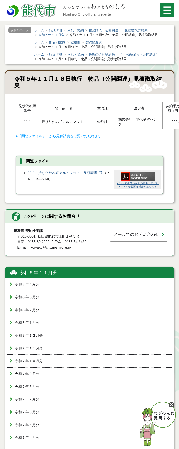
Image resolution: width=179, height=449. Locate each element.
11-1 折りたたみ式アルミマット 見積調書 (62, 173)
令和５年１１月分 (38, 272)
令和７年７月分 (27, 399)
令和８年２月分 (27, 310)
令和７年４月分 (27, 437)
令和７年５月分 (27, 425)
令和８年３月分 (27, 297)
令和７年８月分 (27, 386)
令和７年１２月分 (29, 335)
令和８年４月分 (27, 284)
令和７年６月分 (27, 412)
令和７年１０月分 (29, 361)
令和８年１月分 (27, 322)
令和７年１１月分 (29, 348)
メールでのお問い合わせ (136, 234)
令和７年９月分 (27, 374)
